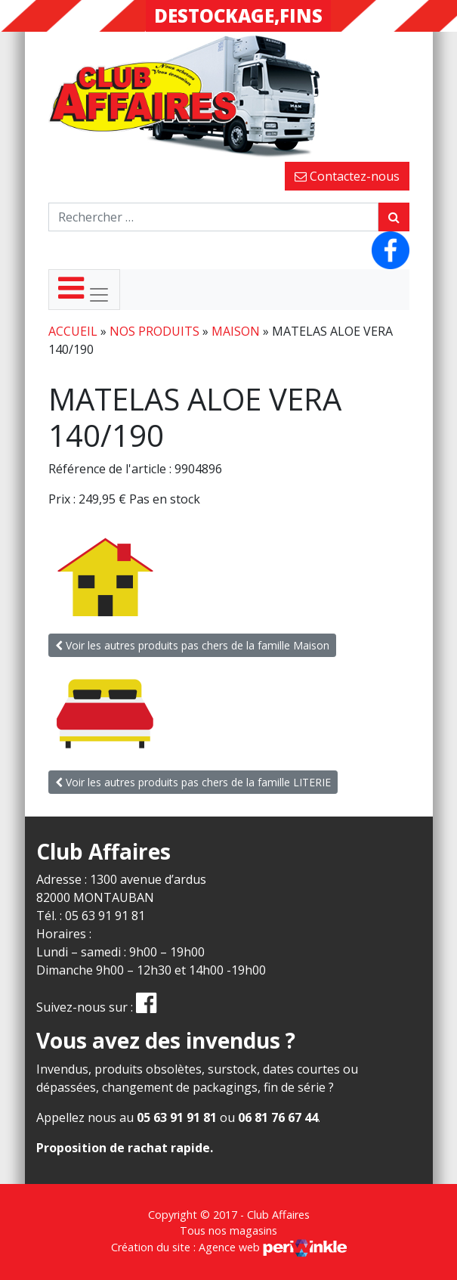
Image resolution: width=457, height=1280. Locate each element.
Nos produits (154, 331)
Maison (236, 331)
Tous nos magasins (228, 1230)
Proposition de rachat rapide (123, 1147)
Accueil (72, 331)
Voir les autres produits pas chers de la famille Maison (192, 645)
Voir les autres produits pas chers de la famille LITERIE (193, 782)
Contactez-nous (347, 176)
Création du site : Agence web (229, 1247)
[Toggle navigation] (84, 289)
